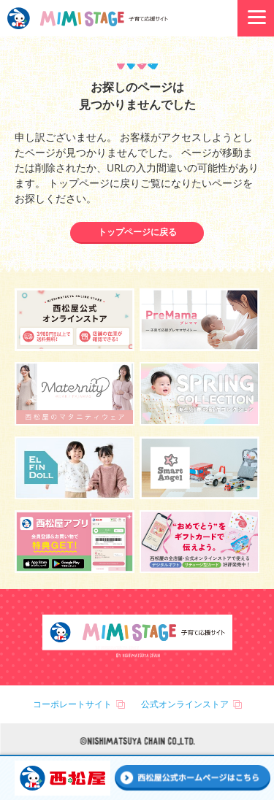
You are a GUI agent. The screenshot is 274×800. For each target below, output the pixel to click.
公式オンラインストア (185, 704)
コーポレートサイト (72, 704)
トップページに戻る (137, 232)
